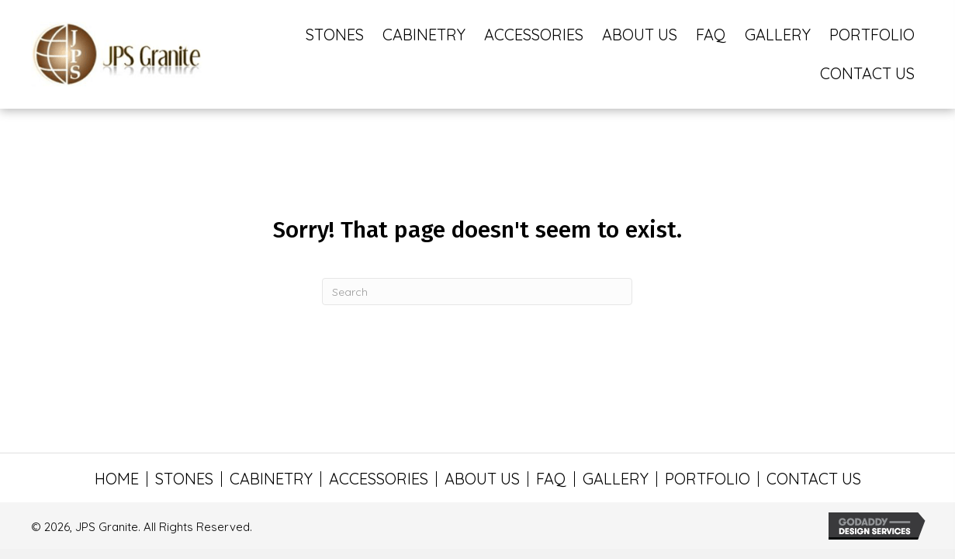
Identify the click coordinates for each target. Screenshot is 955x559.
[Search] (477, 291)
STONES (184, 479)
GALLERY (616, 479)
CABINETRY (271, 479)
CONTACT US (813, 479)
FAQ (551, 479)
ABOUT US (482, 479)
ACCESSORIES (378, 479)
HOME (117, 479)
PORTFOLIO (707, 479)
